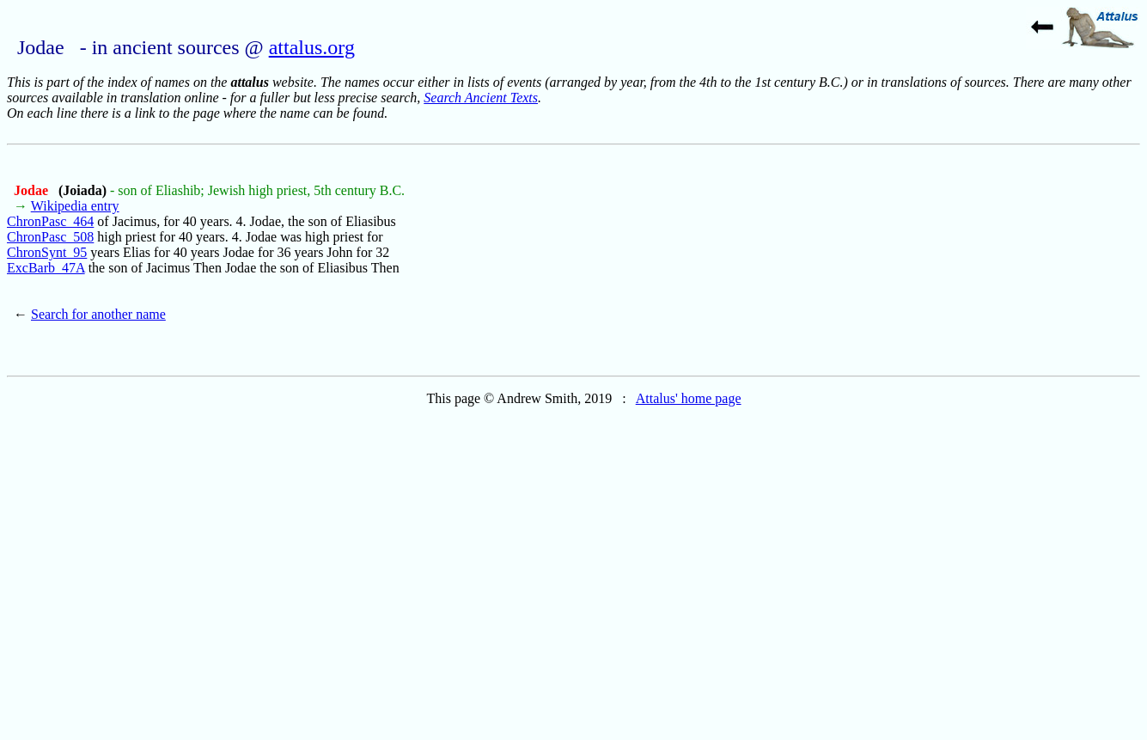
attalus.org (312, 47)
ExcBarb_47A (46, 267)
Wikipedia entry (75, 206)
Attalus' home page (688, 398)
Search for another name (98, 314)
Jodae (33, 190)
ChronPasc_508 (50, 236)
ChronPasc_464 (50, 221)
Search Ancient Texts (481, 97)
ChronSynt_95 (47, 252)
